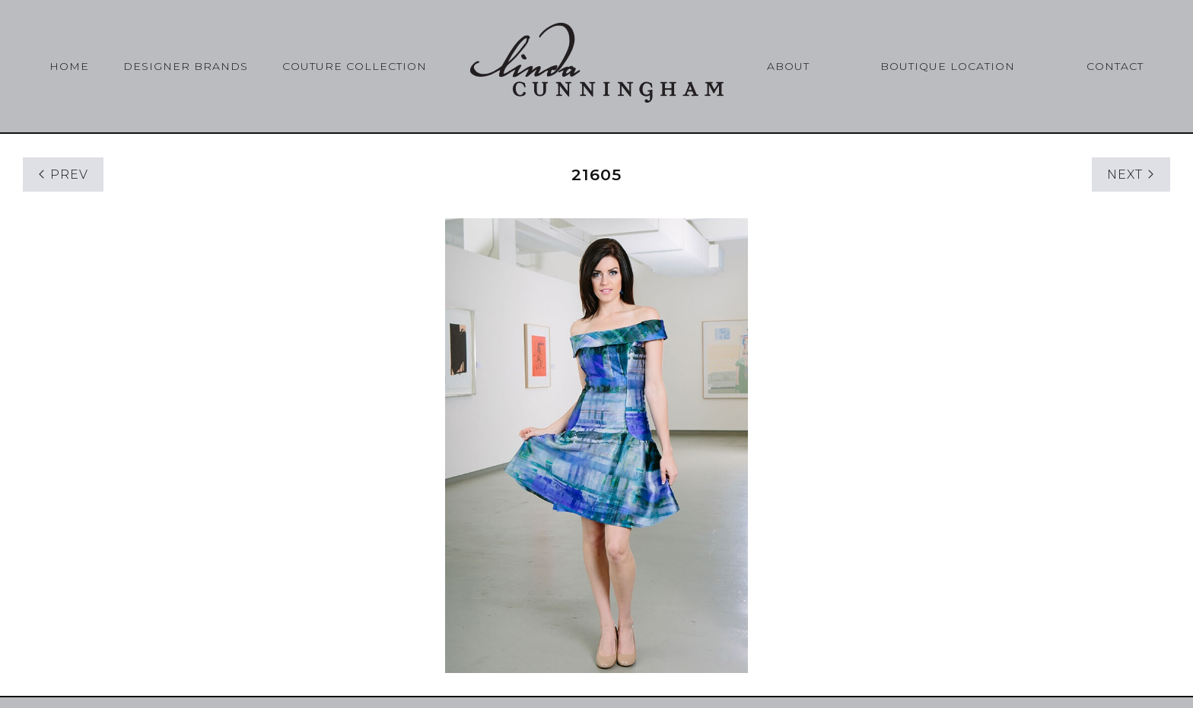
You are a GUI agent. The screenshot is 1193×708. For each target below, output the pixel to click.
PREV (63, 174)
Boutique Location (947, 66)
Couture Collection (354, 66)
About (788, 66)
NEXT (1131, 174)
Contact (1115, 66)
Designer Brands (185, 66)
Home (69, 66)
